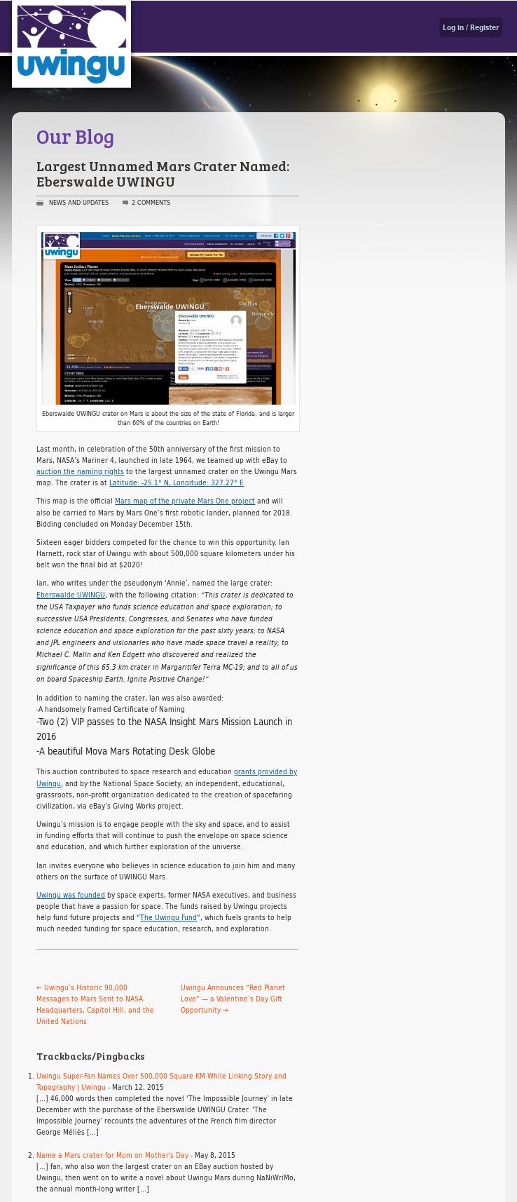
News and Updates (79, 202)
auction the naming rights (80, 471)
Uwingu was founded (70, 894)
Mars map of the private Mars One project (185, 500)
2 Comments (151, 202)
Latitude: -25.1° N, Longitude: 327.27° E (176, 482)
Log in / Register (471, 27)
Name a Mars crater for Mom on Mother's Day (112, 1155)
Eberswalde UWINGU (70, 594)
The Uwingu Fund (168, 917)
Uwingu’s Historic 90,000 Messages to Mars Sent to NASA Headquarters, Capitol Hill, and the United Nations (95, 1004)
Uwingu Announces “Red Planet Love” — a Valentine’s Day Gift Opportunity (233, 998)
